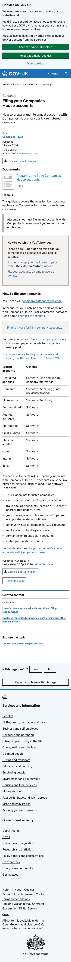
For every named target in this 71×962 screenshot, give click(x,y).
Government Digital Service (19, 908)
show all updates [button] (43, 564)
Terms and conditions (16, 899)
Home (5, 84)
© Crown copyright (35, 954)
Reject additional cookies (35, 55)
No (52, 669)
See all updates (30, 153)
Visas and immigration (16, 804)
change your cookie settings (36, 262)
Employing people (13, 772)
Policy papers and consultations (23, 856)
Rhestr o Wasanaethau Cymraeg (23, 904)
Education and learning (17, 766)
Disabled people (13, 753)
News (6, 837)
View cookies (35, 63)
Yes (38, 669)
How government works (17, 868)
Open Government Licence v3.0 (22, 924)
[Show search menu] (66, 73)
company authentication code (42, 301)
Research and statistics (17, 849)
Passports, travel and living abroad (24, 797)
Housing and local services (19, 785)
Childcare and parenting (18, 735)
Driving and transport (16, 760)
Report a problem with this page (35, 682)
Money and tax (11, 791)
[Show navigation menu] (53, 73)
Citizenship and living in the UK (22, 741)
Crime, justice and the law (19, 747)
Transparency (11, 862)
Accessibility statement (17, 894)
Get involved (10, 874)
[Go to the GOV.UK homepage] (15, 74)
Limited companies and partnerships (33, 84)
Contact (41, 894)
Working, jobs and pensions (19, 810)
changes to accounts (31, 316)
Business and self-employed (20, 728)
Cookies (29, 889)
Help (5, 889)
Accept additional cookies (35, 47)
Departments (11, 830)
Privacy (16, 889)
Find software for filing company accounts (34, 327)
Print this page (16, 580)
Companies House (12, 136)
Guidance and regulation (18, 843)
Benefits (7, 716)
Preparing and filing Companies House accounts (38, 178)
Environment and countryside (21, 779)
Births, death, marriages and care (24, 722)
